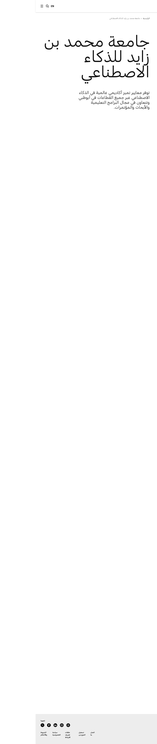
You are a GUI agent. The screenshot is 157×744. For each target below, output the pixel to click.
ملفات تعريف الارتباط (32, 734)
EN (17, 6)
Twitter (7, 725)
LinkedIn (20, 725)
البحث (11, 6)
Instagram (26, 725)
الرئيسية (110, 18)
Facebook (13, 725)
